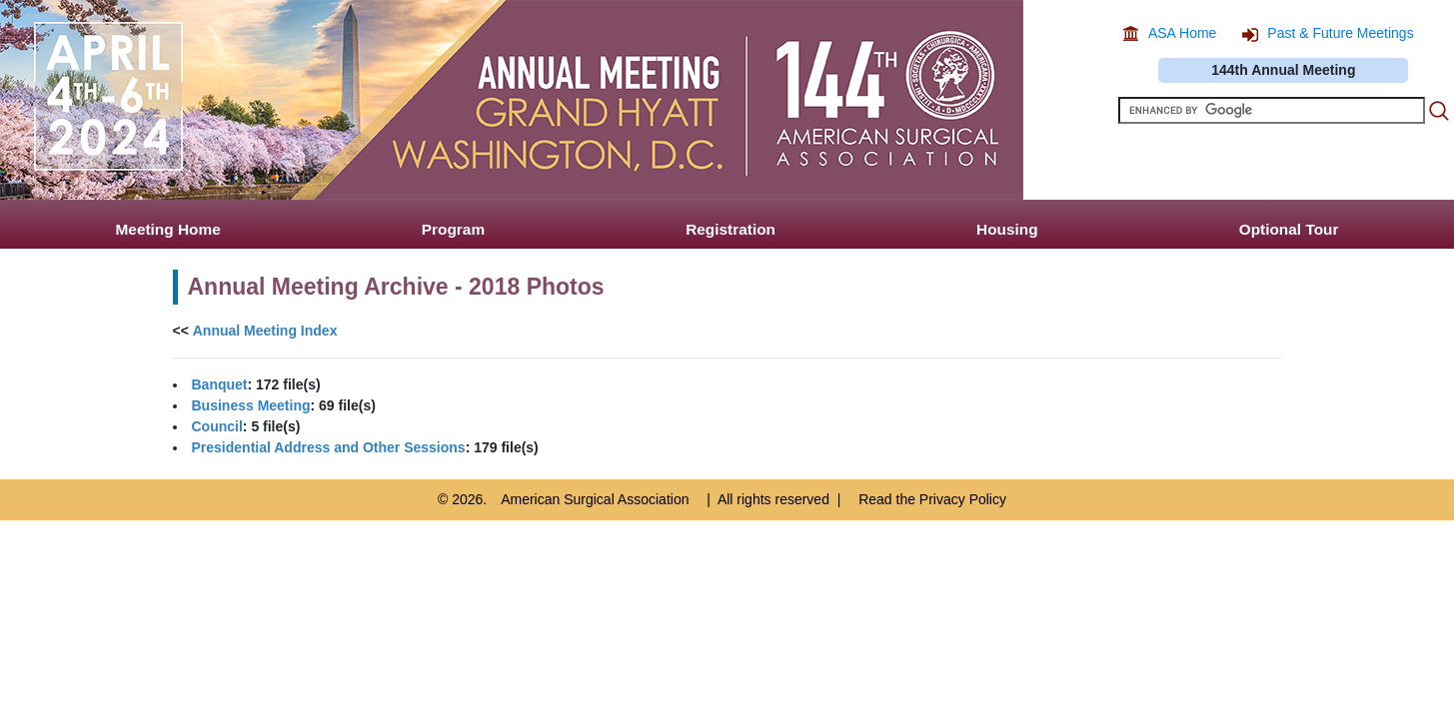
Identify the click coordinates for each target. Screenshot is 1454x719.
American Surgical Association (595, 499)
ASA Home (1182, 33)
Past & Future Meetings (1340, 33)
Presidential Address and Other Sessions (329, 447)
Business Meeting (251, 405)
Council (217, 426)
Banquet (220, 384)
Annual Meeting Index (265, 331)
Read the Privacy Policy (932, 499)
